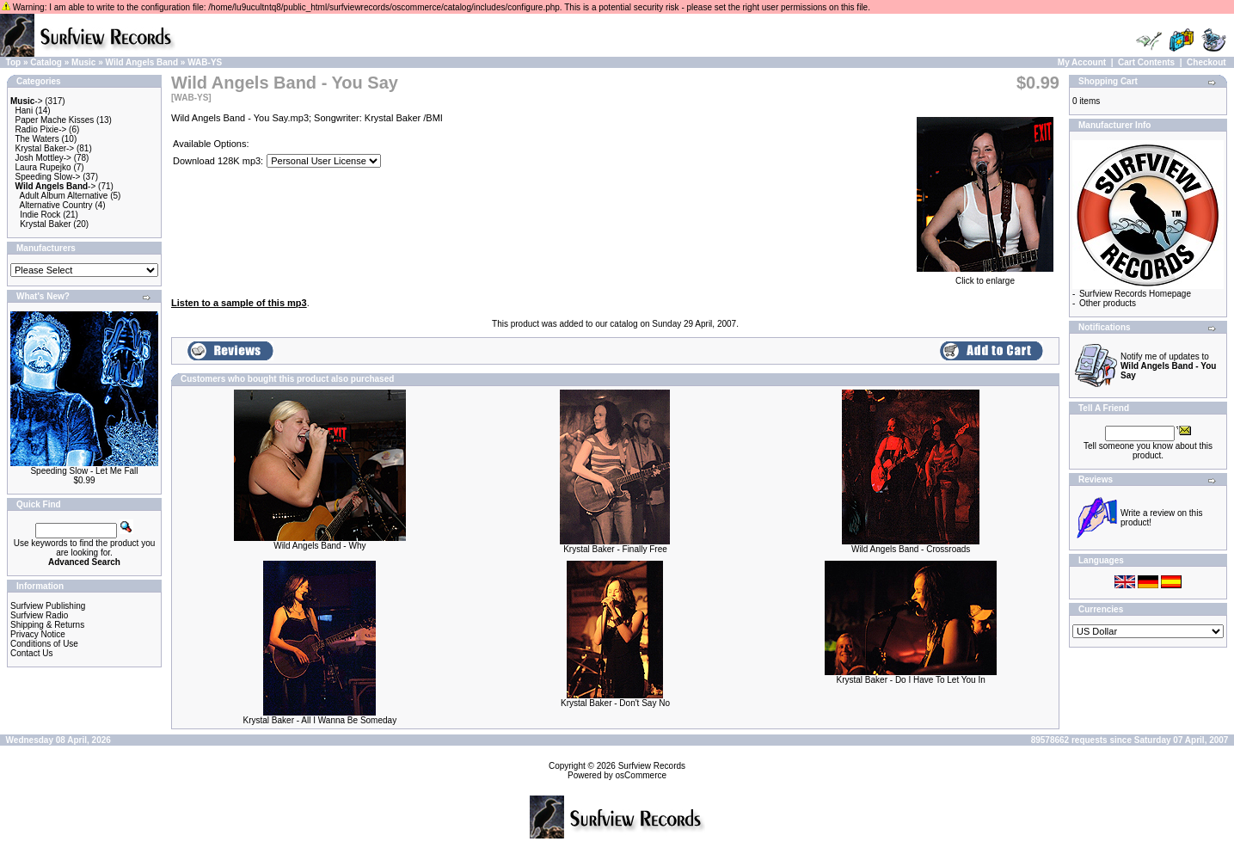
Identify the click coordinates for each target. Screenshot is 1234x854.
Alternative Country (56, 205)
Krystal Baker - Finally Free (615, 549)
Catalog (46, 62)
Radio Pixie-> (41, 129)
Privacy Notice (37, 634)
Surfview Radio (39, 615)
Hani (24, 110)
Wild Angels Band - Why (319, 545)
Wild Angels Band (142, 62)
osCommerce (641, 775)
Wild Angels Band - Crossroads (910, 549)
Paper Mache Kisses (55, 120)
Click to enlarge (985, 277)
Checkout (1206, 62)
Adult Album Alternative (64, 195)
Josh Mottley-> (43, 158)
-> (26, 101)
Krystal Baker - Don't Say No (615, 703)
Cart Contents (1146, 62)
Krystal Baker (45, 224)
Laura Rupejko (43, 167)
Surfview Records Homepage (1135, 293)
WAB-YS (204, 62)
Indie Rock (40, 214)
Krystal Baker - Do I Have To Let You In (911, 680)
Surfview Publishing (47, 606)
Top (13, 62)
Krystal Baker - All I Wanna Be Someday (320, 720)
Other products (1107, 303)
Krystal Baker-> (45, 148)
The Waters (36, 139)
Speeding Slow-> (48, 176)
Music (83, 62)
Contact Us (31, 653)
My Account (1082, 62)
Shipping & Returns (47, 625)
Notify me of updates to (1168, 366)
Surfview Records (651, 766)
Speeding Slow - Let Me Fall (84, 471)
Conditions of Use (44, 643)
